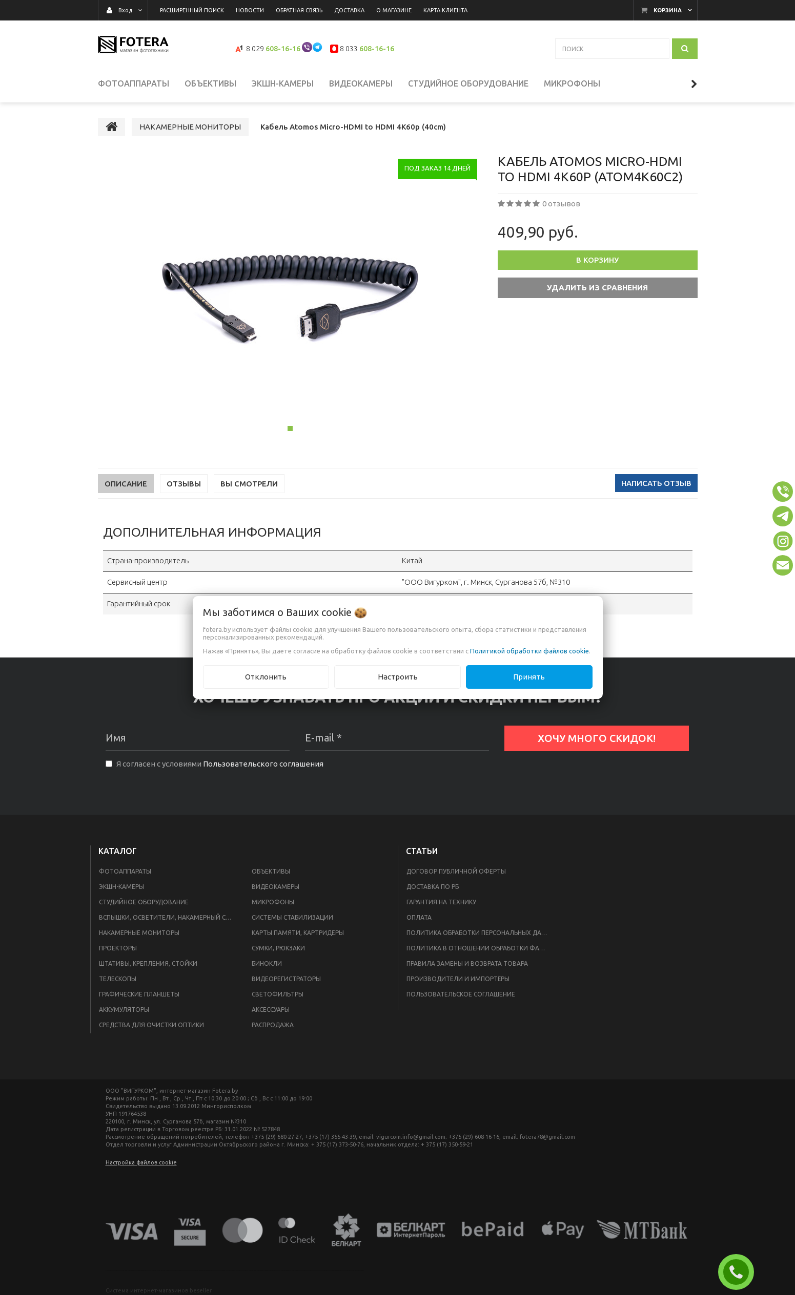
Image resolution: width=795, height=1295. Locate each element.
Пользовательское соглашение (460, 994)
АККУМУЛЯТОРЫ (124, 1009)
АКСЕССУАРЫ (271, 1009)
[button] (782, 491)
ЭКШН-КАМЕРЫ (121, 886)
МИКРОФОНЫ (273, 902)
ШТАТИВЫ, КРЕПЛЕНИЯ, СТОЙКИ (148, 963)
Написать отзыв (656, 483)
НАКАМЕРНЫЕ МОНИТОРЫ (139, 932)
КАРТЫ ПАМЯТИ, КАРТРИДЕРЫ (298, 932)
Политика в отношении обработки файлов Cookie (480, 948)
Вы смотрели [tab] (249, 483)
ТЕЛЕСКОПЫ (117, 978)
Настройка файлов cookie (141, 1162)
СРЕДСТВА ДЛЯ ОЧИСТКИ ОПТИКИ (151, 1025)
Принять (529, 676)
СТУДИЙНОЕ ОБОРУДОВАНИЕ (144, 902)
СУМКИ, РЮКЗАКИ (278, 948)
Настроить (398, 676)
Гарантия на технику (441, 902)
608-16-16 (283, 49)
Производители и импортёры (457, 978)
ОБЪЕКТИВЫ (271, 871)
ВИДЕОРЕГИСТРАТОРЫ (286, 978)
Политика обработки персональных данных (480, 932)
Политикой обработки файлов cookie (529, 650)
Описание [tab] (126, 483)
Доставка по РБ (432, 886)
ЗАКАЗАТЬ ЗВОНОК (740, 1272)
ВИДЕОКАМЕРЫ (275, 886)
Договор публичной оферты (456, 871)
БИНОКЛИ (267, 963)
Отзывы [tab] (184, 483)
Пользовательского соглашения (263, 763)
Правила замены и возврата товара (467, 963)
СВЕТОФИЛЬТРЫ (277, 994)
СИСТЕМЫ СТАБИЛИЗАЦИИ (292, 917)
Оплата (419, 917)
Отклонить (266, 676)
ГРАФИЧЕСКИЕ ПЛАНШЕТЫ (139, 994)
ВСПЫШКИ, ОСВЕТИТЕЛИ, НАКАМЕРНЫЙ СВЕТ (168, 917)
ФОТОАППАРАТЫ (125, 871)
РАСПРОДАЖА (273, 1025)
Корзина (668, 10)
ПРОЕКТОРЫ (118, 948)
